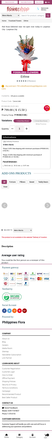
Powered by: (8, 317)
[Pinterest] (19, 310)
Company (6, 333)
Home (4, 21)
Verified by (7, 289)
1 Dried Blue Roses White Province (22, 121)
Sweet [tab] (31, 182)
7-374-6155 (11, 414)
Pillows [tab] (22, 182)
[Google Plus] (24, 310)
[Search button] (48, 15)
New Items (39, 2)
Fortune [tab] (12, 182)
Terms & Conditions (10, 388)
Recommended (9, 2)
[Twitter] (9, 310)
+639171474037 (13, 411)
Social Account (9, 305)
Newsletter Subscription (11, 354)
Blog (4, 342)
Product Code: (11, 101)
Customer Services (11, 419)
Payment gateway (10, 267)
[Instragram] (14, 310)
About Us (5, 338)
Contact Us (7, 403)
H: (25, 166)
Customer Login (8, 372)
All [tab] (4, 182)
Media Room (7, 348)
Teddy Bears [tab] (43, 182)
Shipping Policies (9, 381)
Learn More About (10, 363)
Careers (5, 345)
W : (15, 166)
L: (7, 166)
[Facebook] (4, 310)
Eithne (26, 21)
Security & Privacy (9, 384)
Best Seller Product (26, 2)
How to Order (7, 375)
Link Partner (7, 358)
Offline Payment (8, 378)
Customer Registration (11, 368)
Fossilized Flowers (15, 21)
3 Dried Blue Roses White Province (40, 121)
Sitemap (5, 351)
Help (47, 2)
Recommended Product (11, 394)
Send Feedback (10, 407)
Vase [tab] (5, 186)
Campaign (6, 391)
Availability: (13, 96)
